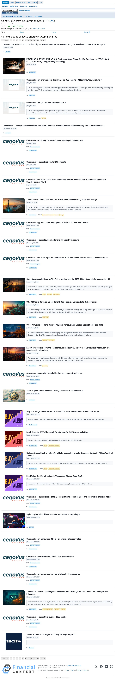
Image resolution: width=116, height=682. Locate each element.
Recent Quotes (7, 16)
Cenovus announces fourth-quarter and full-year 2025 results (52, 240)
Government (56, 294)
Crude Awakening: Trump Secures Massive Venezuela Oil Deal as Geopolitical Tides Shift (64, 325)
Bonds (44, 294)
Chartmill (8, 51)
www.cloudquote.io (74, 665)
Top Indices (28, 16)
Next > (43, 40)
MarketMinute (32, 215)
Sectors (34, 3)
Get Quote (10, 13)
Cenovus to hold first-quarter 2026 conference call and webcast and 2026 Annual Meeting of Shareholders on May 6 (66, 180)
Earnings (44, 118)
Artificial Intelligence (47, 215)
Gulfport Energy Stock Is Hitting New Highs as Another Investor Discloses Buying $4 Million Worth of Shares (69, 454)
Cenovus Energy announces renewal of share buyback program (53, 574)
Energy (61, 215)
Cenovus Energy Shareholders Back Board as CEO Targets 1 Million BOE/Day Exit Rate (64, 80)
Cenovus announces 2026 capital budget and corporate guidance (54, 373)
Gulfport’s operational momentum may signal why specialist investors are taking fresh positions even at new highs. (68, 463)
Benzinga (31, 527)
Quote (22, 32)
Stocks (12, 3)
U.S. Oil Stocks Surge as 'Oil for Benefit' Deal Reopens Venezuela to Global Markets (62, 302)
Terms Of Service (82, 670)
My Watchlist (18, 16)
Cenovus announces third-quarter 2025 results (46, 617)
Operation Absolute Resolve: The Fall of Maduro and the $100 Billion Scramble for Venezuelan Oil (68, 279)
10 (38, 40)
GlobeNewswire (33, 150)
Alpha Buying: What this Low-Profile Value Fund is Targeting (53, 514)
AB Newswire (32, 72)
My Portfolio (38, 16)
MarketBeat (32, 95)
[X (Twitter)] (96, 669)
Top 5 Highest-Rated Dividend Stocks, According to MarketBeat (54, 391)
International (33, 6)
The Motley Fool (33, 424)
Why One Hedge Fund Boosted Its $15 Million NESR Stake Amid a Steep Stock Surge (63, 411)
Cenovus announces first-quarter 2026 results (46, 162)
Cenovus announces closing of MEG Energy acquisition (50, 556)
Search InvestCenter (24, 10)
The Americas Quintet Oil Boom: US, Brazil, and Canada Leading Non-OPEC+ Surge (61, 200)
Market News (14, 6)
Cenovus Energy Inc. (35, 146)
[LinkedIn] (106, 669)
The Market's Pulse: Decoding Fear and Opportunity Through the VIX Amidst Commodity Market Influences (67, 593)
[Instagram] (111, 669)
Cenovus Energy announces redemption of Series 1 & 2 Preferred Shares (57, 222)
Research (87, 32)
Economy (56, 215)
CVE (52, 21)
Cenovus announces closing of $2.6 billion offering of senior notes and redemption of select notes (68, 497)
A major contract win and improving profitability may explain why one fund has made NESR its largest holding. (66, 419)
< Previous (5, 40)
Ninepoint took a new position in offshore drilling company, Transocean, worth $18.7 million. (60, 484)
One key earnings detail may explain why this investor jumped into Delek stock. (55, 440)
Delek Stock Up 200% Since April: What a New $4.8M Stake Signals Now (58, 432)
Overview (5, 6)
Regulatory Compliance (54, 445)
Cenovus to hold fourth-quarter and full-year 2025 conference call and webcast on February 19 (67, 257)
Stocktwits (8, 133)
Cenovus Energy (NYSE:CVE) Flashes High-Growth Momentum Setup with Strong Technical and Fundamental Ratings (54, 44)
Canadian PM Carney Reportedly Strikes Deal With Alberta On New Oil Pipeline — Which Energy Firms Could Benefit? (53, 126)
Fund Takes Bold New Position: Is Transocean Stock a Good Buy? (55, 476)
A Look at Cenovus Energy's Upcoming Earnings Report (51, 634)
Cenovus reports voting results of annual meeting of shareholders (54, 140)
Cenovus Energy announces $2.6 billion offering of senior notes (53, 539)
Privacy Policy (69, 670)
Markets (5, 3)
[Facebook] (101, 669)
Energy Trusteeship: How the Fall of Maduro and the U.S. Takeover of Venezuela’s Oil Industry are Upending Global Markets (68, 349)
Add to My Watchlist (42, 29)
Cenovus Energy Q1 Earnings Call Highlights (46, 103)
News (54, 32)
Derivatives (56, 609)
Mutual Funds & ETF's (23, 3)
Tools (40, 3)
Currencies (23, 6)
